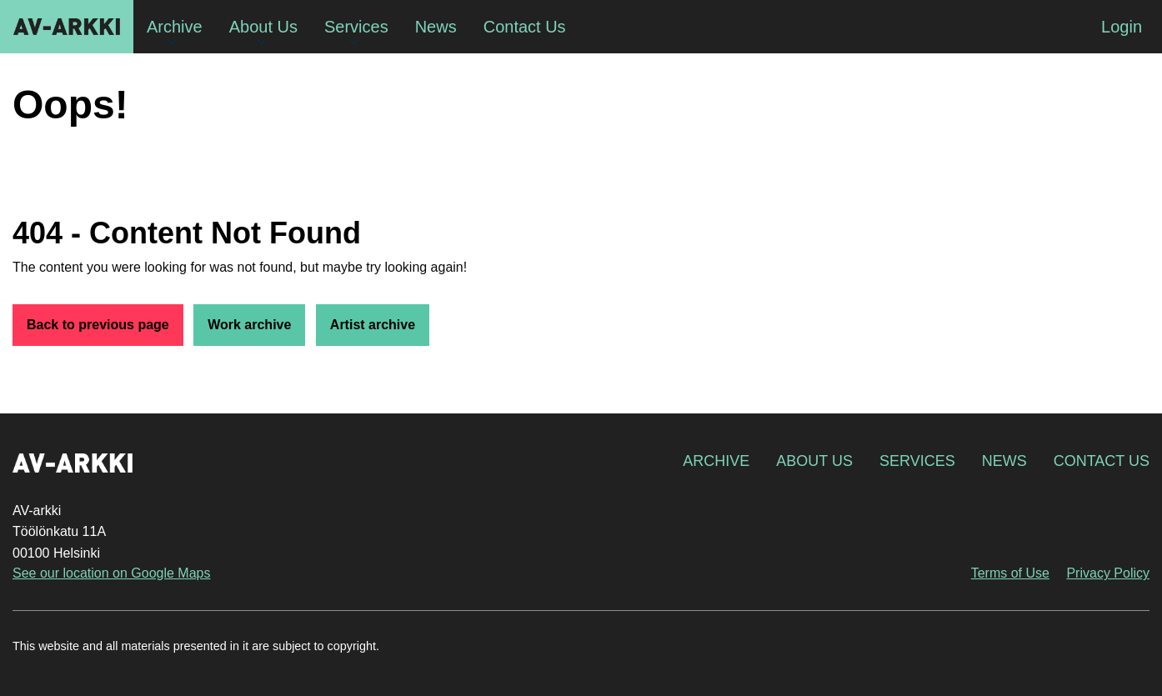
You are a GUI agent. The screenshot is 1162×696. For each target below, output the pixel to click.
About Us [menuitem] (263, 27)
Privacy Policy (1107, 573)
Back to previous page (98, 325)
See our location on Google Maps (111, 573)
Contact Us (1101, 460)
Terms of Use (1010, 573)
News (1004, 460)
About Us (814, 460)
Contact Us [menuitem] (524, 27)
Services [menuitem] (356, 27)
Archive (716, 460)
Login (1121, 27)
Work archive (249, 325)
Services (917, 460)
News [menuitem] (436, 27)
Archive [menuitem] (175, 27)
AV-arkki (66, 26)
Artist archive (372, 325)
